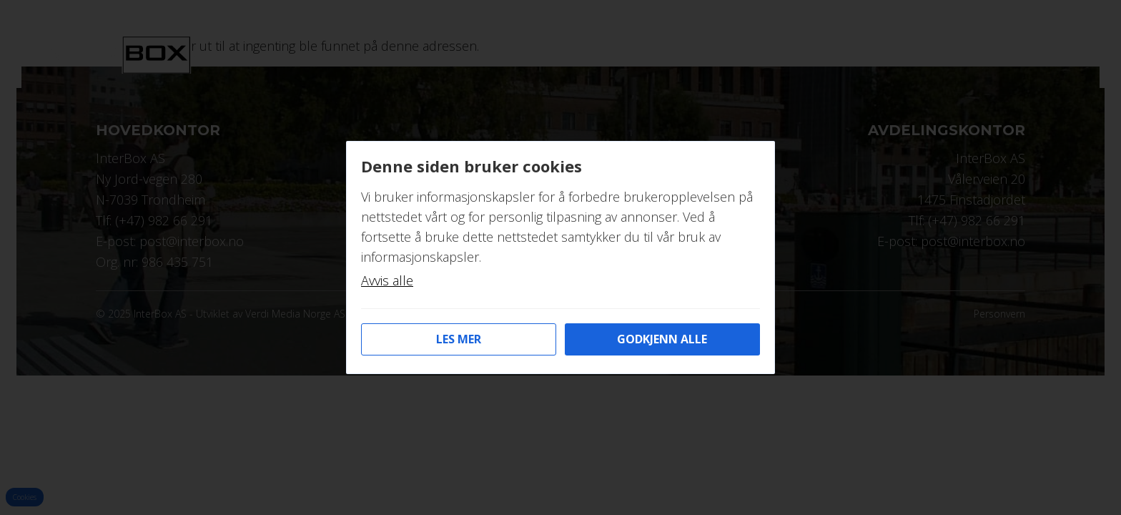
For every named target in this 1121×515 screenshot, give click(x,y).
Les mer (458, 339)
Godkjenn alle (662, 339)
